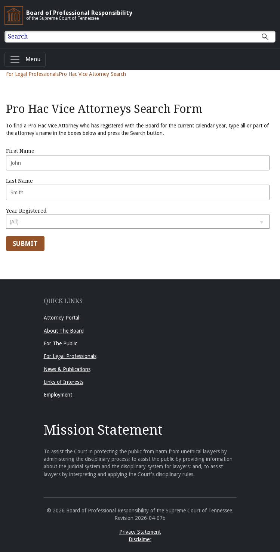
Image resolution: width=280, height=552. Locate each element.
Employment (58, 395)
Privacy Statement (140, 532)
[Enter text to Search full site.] (145, 37)
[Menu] (25, 59)
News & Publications (67, 369)
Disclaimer (140, 539)
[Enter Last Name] (138, 192)
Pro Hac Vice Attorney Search (92, 74)
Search (18, 36)
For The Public (60, 343)
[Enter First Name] (138, 163)
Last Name (138, 189)
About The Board (64, 331)
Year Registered (138, 218)
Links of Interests (63, 382)
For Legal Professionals (32, 74)
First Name (138, 159)
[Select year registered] (138, 222)
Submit (25, 243)
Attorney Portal (61, 318)
